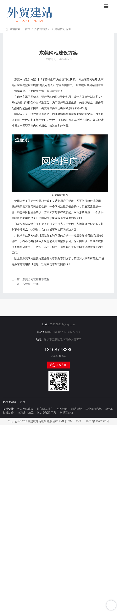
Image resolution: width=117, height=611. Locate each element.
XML (62, 421)
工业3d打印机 (94, 408)
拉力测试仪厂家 (46, 412)
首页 (27, 29)
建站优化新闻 (62, 29)
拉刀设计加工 (25, 412)
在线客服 (58, 365)
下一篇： (25, 284)
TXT (78, 421)
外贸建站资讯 (42, 29)
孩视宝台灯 (66, 412)
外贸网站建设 (25, 408)
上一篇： (30, 279)
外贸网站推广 (45, 408)
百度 (22, 402)
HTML (70, 421)
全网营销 (62, 408)
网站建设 (76, 408)
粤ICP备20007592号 (97, 421)
